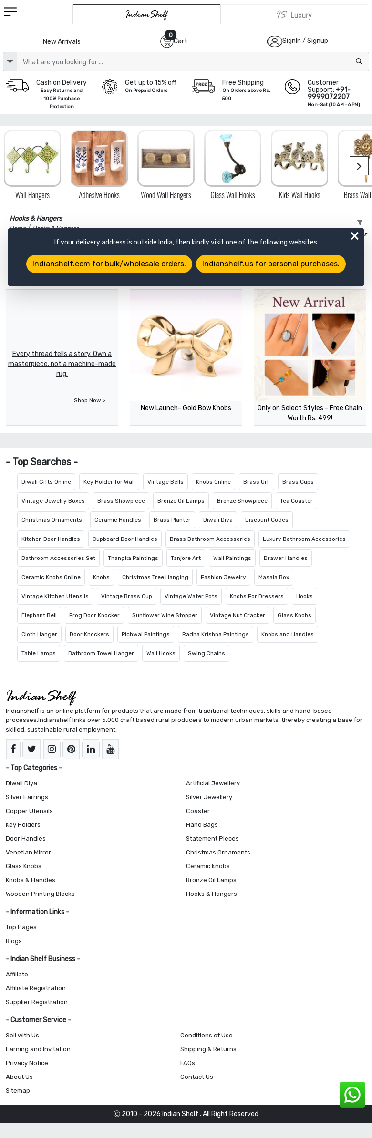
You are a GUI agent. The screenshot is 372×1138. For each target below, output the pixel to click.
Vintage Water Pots (191, 596)
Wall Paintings (232, 558)
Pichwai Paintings (146, 634)
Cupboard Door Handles (125, 539)
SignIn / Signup (305, 41)
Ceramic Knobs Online (51, 577)
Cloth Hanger (39, 634)
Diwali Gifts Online (46, 481)
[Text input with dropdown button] (193, 61)
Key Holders (23, 824)
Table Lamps (38, 653)
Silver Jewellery (209, 797)
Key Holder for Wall (109, 481)
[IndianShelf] (146, 14)
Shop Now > (89, 400)
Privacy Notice (27, 1063)
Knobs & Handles (30, 880)
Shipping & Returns (208, 1049)
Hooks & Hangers (211, 893)
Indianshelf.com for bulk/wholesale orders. (109, 263)
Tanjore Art (186, 558)
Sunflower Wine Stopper (164, 615)
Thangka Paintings (133, 558)
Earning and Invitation (38, 1049)
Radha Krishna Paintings (215, 634)
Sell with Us (22, 1035)
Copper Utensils (29, 810)
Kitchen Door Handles (50, 539)
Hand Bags (202, 824)
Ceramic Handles (117, 520)
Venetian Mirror (28, 852)
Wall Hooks (161, 653)
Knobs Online (213, 481)
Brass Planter (172, 520)
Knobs (101, 577)
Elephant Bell (39, 615)
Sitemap (18, 1090)
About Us (19, 1076)
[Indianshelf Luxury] (294, 14)
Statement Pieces (212, 838)
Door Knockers (89, 634)
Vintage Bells (165, 481)
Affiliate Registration (36, 988)
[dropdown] (10, 61)
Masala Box (273, 577)
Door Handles (26, 838)
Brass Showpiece (121, 501)
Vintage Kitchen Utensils (55, 596)
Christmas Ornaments (51, 520)
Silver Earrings (27, 797)
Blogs (14, 941)
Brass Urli (256, 481)
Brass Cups (298, 481)
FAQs (187, 1063)
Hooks (304, 596)
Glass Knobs (294, 615)
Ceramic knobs (208, 866)
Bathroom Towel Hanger (101, 653)
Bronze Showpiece (242, 501)
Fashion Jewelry (223, 577)
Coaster (198, 810)
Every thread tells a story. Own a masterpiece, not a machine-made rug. (62, 364)
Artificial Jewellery (213, 783)
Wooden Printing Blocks (40, 893)
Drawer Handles (286, 558)
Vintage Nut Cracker (237, 615)
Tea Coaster (296, 501)
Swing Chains (206, 653)
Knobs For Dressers (257, 596)
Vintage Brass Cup (126, 596)
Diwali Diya (218, 520)
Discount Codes (267, 520)
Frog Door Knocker (94, 615)
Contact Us (196, 1076)
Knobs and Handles (287, 634)
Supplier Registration (37, 1002)
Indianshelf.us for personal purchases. (271, 263)
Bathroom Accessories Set (58, 558)
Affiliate (17, 974)
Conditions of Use (206, 1035)
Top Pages (21, 927)
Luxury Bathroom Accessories (304, 539)
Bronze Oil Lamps (181, 501)
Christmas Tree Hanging (155, 577)
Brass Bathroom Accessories (210, 539)
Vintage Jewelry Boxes (53, 501)
